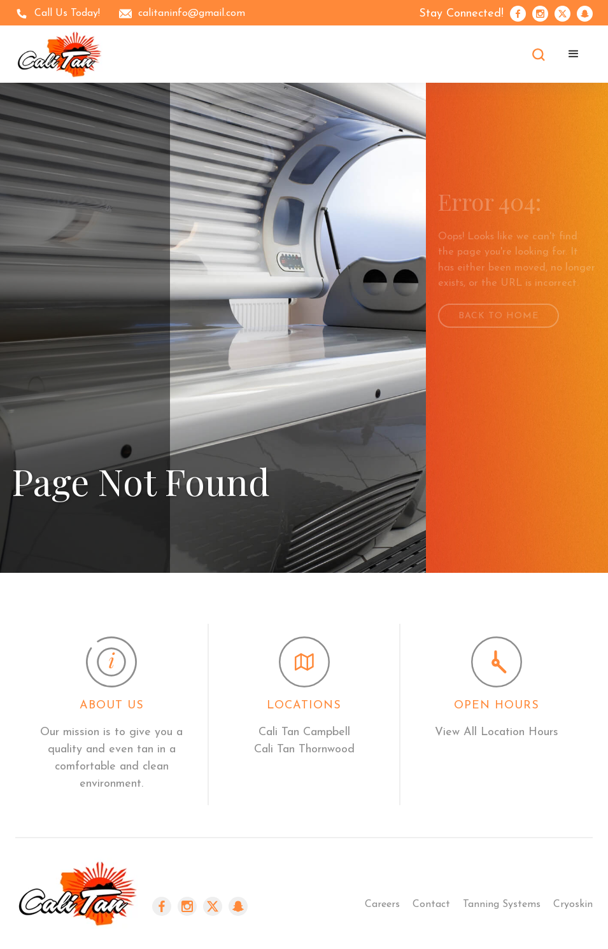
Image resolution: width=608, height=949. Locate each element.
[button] (574, 54)
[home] (59, 54)
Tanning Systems (502, 904)
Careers (382, 904)
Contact (431, 904)
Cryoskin (573, 904)
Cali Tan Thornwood (304, 749)
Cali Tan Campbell (304, 732)
